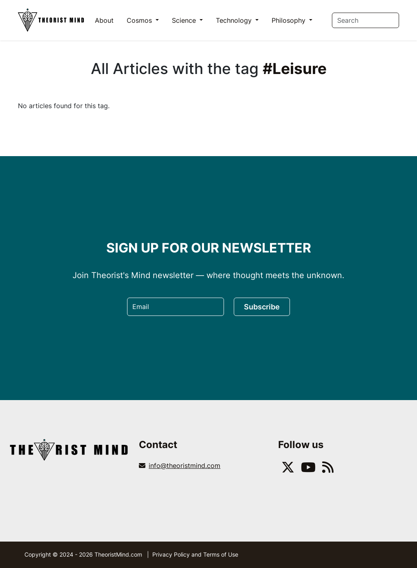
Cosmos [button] (140, 20)
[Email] (175, 307)
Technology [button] (235, 20)
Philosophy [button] (289, 20)
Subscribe (262, 306)
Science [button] (185, 20)
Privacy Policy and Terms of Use (195, 554)
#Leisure (295, 68)
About (104, 20)
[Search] (365, 20)
